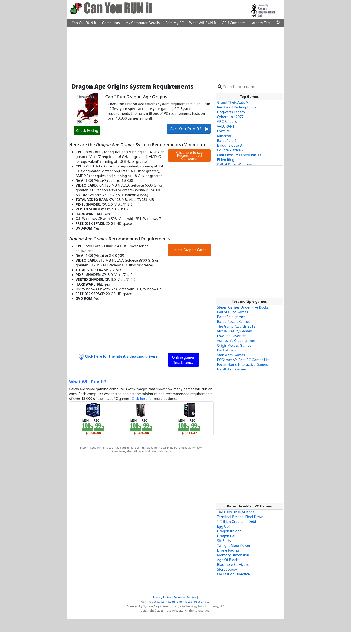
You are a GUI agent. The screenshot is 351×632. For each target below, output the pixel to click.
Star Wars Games (231, 355)
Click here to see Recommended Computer (189, 155)
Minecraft (225, 135)
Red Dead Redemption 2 (237, 107)
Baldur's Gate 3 (229, 145)
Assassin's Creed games (236, 340)
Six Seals (224, 540)
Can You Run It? (189, 129)
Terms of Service (185, 597)
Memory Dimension (233, 555)
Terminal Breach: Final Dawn (240, 516)
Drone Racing (228, 550)
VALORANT (226, 126)
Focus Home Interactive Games (242, 364)
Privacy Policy (162, 597)
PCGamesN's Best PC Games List (243, 359)
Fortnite (223, 131)
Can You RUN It (83, 22)
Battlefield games (231, 316)
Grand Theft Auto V (232, 102)
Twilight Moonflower (233, 545)
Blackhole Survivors (233, 564)
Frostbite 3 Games (232, 369)
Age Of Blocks (228, 559)
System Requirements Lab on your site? (183, 602)
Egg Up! (223, 526)
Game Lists (111, 22)
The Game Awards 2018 (236, 326)
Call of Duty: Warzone (234, 164)
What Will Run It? (87, 382)
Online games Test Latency (183, 360)
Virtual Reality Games (234, 331)
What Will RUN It (202, 22)
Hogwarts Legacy (231, 112)
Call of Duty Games (232, 312)
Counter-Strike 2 (230, 150)
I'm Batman (226, 350)
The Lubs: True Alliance (235, 512)
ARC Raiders (227, 121)
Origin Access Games (234, 345)
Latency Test (260, 22)
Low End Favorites (232, 335)
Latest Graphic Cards (189, 249)
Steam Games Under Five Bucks (242, 307)
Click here (139, 398)
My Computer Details (142, 22)
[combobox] (252, 86)
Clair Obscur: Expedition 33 (239, 155)
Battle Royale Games (233, 321)
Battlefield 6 (227, 140)
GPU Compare (233, 22)
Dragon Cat (226, 536)
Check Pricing (87, 130)
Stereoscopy (227, 569)
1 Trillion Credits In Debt (236, 521)
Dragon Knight (229, 531)
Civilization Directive (233, 574)
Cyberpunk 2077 (230, 116)
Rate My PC (174, 22)
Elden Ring (225, 159)
